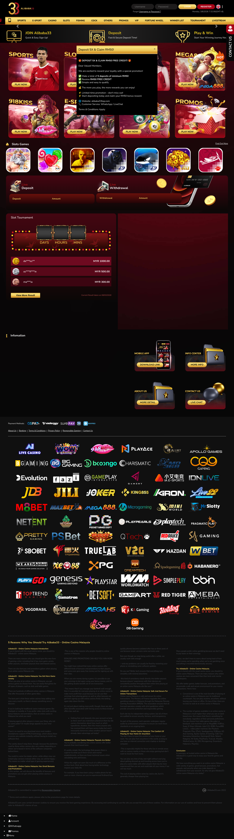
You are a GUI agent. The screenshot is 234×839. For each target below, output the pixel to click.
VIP (136, 20)
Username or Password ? (150, 11)
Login (187, 6)
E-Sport (37, 20)
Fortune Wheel (154, 20)
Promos (123, 20)
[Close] (154, 49)
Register (206, 7)
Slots (66, 20)
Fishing (80, 20)
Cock (94, 20)
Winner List (177, 20)
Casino (52, 20)
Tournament (198, 20)
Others (108, 20)
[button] (17, 26)
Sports (21, 20)
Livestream (219, 20)
